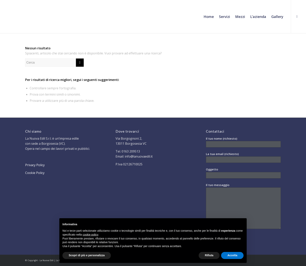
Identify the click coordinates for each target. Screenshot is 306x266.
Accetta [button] (232, 255)
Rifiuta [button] (209, 255)
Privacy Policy (35, 165)
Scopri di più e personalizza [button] (87, 255)
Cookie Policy (34, 173)
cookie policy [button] (90, 234)
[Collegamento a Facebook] (297, 16)
